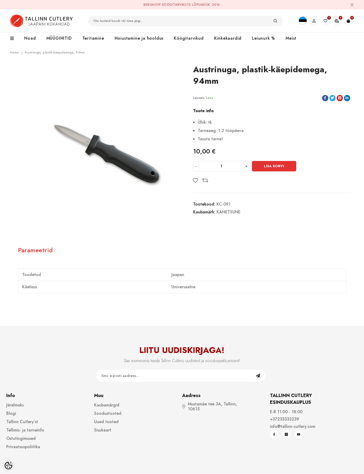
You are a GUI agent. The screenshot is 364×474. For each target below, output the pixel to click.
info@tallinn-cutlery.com (292, 426)
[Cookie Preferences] (8, 465)
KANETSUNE (228, 212)
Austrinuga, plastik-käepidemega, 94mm (55, 52)
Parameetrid (35, 250)
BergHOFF (152, 4)
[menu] (14, 39)
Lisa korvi (274, 166)
